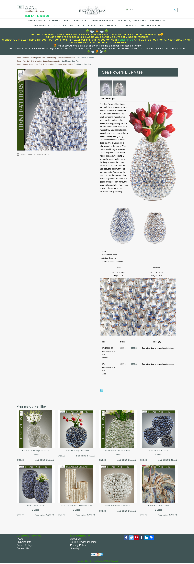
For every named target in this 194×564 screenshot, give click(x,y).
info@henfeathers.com (35, 11)
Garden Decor (36, 21)
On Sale (111, 26)
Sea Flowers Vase (158, 450)
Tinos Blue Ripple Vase (76, 450)
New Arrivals (41, 26)
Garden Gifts (158, 21)
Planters (54, 21)
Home (19, 58)
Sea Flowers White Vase (117, 506)
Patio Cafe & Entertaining (46, 58)
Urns (67, 21)
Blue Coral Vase (35, 506)
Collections (95, 26)
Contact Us (23, 549)
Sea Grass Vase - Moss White (76, 506)
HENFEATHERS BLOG (37, 16)
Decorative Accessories (66, 58)
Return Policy (24, 546)
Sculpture (59, 26)
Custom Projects (150, 26)
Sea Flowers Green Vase (117, 450)
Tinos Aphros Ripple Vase (35, 450)
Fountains (80, 21)
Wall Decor (77, 26)
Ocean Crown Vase (158, 506)
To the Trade (128, 26)
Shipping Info (24, 542)
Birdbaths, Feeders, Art (132, 21)
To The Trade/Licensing (83, 542)
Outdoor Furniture (102, 21)
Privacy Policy (78, 546)
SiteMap (74, 549)
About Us (75, 539)
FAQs (20, 539)
